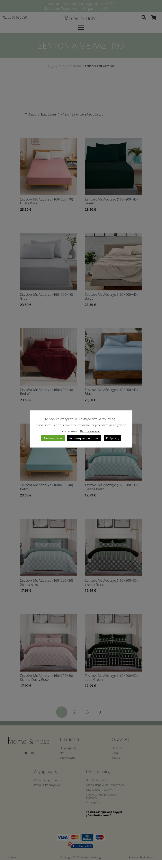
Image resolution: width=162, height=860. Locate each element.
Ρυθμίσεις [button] (112, 438)
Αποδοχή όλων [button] (53, 438)
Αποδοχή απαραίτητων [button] (83, 438)
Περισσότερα (90, 431)
